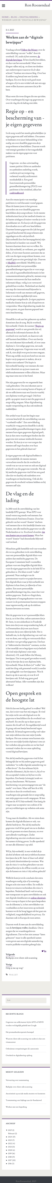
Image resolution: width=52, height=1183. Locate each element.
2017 (10, 1160)
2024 (10, 1137)
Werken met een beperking (16, 1107)
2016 (10, 1163)
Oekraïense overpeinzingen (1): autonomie (22, 1049)
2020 (10, 1150)
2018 (10, 1157)
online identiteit (38, 898)
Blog (14, 17)
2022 (10, 1143)
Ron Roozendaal (37, 5)
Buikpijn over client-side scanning (21, 958)
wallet (13, 975)
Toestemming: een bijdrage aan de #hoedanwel (24, 1100)
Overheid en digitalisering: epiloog (19, 1055)
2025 (10, 1130)
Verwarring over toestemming (17, 1080)
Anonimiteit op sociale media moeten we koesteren (25, 1094)
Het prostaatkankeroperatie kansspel (20, 1032)
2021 (10, 1147)
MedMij (12, 262)
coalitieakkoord (17, 193)
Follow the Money (29, 49)
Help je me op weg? (14, 968)
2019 (10, 1153)
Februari (11, 1133)
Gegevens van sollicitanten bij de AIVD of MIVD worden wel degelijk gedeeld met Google (25, 1024)
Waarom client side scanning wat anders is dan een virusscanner (25, 1040)
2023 (10, 1140)
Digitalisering (29, 17)
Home (5, 17)
